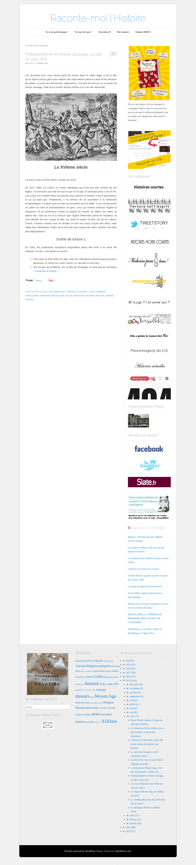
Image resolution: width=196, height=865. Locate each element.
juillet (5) (134, 704)
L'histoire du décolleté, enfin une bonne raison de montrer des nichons (147, 744)
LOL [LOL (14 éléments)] (103, 684)
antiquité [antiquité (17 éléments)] (104, 666)
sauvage (109, 296)
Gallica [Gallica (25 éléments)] (99, 676)
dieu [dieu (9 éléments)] (118, 666)
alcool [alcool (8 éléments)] (106, 661)
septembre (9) (136, 696)
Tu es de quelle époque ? (56, 32)
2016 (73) (130, 676)
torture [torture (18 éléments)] (80, 722)
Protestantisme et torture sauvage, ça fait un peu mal (63, 56)
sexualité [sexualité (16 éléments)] (106, 714)
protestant (79, 296)
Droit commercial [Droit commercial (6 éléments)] (87, 671)
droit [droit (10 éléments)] (77, 670)
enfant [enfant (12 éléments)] (115, 670)
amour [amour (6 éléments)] (111, 661)
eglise (69, 296)
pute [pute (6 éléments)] (100, 703)
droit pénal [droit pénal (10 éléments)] (99, 670)
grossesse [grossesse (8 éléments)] (110, 677)
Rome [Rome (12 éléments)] (95, 707)
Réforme (90, 296)
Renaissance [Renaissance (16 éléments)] (83, 707)
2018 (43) (130, 668)
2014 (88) (130, 827)
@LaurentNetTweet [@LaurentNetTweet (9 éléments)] (84, 660)
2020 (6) (129, 660)
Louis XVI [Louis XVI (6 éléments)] (87, 690)
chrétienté (45, 296)
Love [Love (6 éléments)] (93, 690)
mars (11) (134, 815)
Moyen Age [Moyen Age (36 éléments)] (105, 696)
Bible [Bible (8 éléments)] (113, 666)
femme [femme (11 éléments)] (89, 676)
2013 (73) (130, 831)
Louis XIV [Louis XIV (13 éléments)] (112, 684)
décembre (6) (136, 684)
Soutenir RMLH (142, 32)
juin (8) (133, 708)
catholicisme (31, 296)
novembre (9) (136, 688)
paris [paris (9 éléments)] (88, 702)
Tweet (38, 280)
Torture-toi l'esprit (77, 292)
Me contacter (123, 32)
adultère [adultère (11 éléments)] (98, 660)
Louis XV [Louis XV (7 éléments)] (79, 690)
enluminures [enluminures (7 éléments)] (80, 677)
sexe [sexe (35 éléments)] (96, 713)
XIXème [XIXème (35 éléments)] (109, 721)
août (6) (133, 700)
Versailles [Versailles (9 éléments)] (89, 722)
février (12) (135, 819)
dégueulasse (58, 296)
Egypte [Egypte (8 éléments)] (108, 671)
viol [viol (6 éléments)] (99, 722)
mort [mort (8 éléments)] (92, 697)
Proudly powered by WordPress (80, 851)
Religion (100, 296)
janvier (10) (135, 823)
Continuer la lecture (47, 271)
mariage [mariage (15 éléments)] (101, 689)
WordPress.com (123, 851)
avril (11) (134, 716)
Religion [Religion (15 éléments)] (108, 702)
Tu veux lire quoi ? (83, 32)
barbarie (101, 292)
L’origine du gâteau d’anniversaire (144, 586)
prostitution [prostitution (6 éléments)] (95, 703)
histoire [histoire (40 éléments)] (92, 683)
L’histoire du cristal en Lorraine (143, 569)
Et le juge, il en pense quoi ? (51, 292)
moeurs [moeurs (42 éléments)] (82, 696)
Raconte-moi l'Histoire (98, 18)
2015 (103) (131, 680)
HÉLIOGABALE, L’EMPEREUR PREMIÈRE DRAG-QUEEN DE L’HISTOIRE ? (144, 618)
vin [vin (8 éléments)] (96, 722)
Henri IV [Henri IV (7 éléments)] (80, 684)
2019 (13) (130, 664)
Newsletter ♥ (104, 32)
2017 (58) (130, 672)
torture (29, 300)
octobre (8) (135, 692)
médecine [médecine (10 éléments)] (80, 702)
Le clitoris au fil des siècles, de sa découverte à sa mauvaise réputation (147, 732)
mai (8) (133, 712)
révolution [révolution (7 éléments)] (103, 708)
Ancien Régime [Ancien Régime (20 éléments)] (86, 666)
